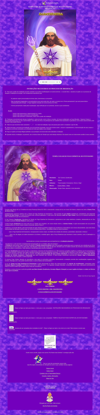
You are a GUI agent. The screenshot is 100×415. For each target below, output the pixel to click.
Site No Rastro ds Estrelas (50, 406)
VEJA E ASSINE (50, 388)
